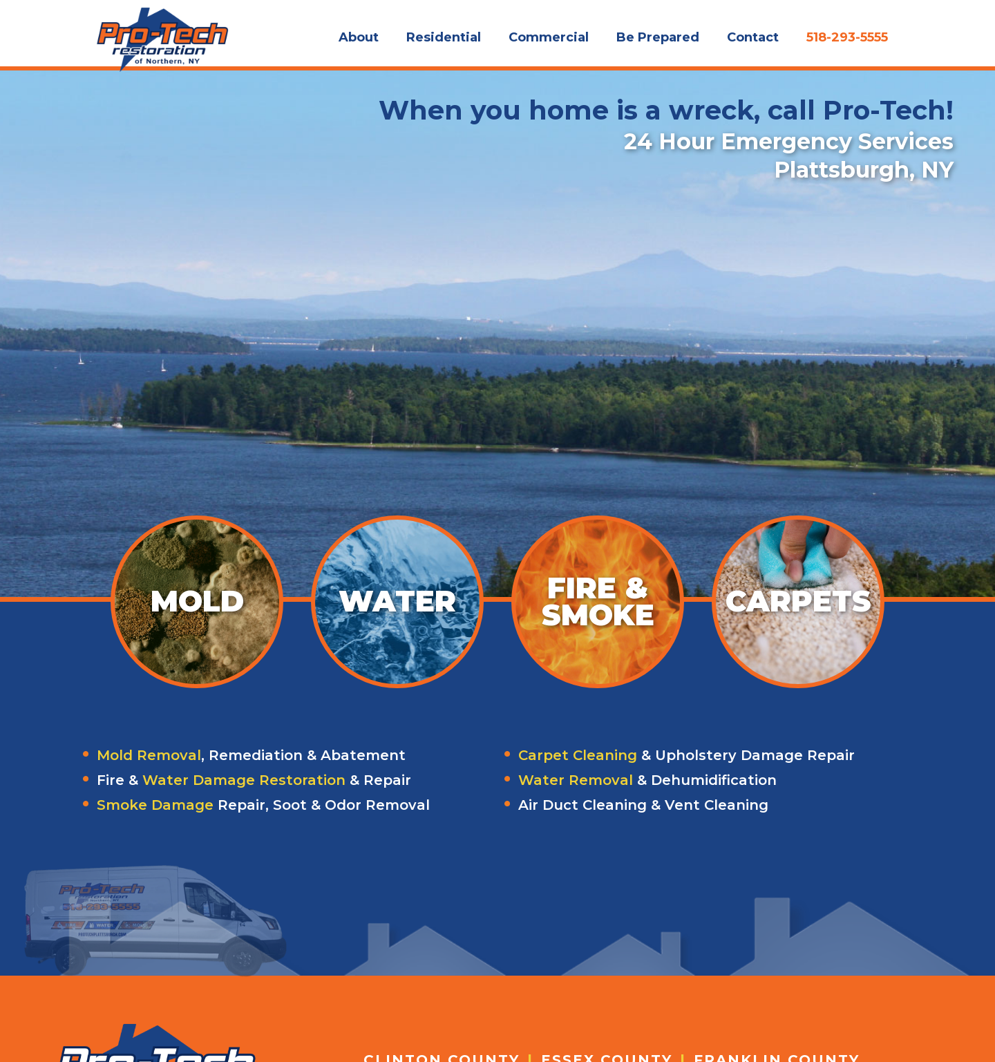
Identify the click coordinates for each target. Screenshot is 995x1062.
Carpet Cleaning (577, 755)
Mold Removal (149, 755)
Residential (443, 37)
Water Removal (575, 780)
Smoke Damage (155, 805)
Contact (753, 37)
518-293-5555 (847, 37)
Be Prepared (657, 37)
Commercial (549, 37)
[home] (162, 33)
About (359, 37)
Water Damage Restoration (243, 780)
